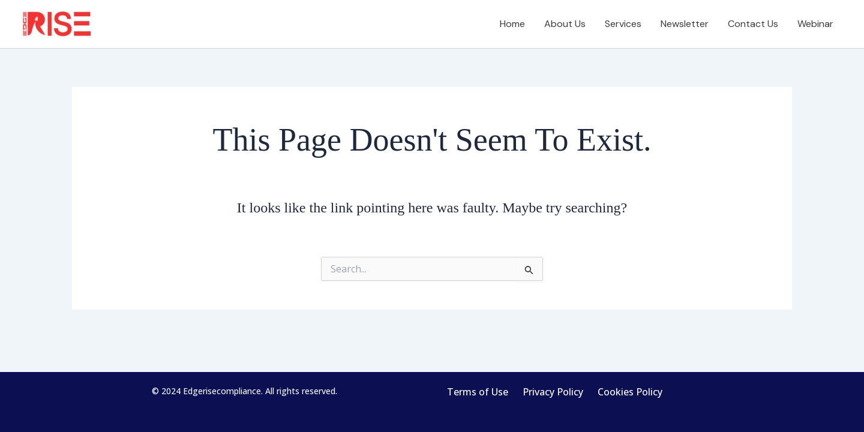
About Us (565, 23)
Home (512, 23)
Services (623, 23)
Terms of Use (477, 391)
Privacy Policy (553, 391)
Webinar (815, 23)
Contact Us (753, 23)
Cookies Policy (630, 391)
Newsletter (685, 23)
